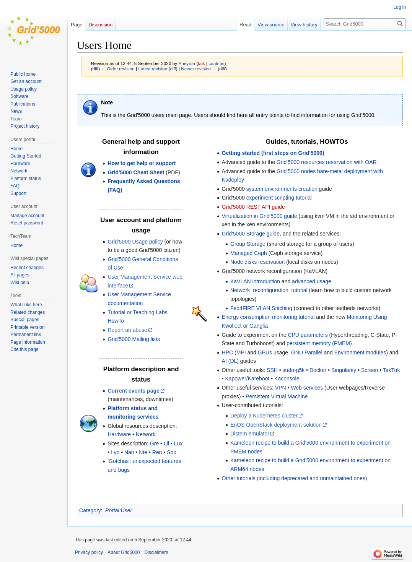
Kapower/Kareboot (247, 378)
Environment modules (360, 352)
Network (145, 434)
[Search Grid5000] (365, 23)
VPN (280, 388)
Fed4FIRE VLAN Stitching (261, 308)
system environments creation (282, 189)
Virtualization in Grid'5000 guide (259, 216)
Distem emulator (249, 433)
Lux (178, 443)
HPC (227, 352)
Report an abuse (127, 330)
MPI (241, 352)
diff (95, 68)
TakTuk (391, 370)
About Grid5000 (123, 552)
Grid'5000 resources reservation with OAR (327, 162)
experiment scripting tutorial (279, 198)
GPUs (265, 352)
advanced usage (311, 281)
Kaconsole (286, 378)
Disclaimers (156, 552)
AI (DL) (230, 361)
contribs (216, 63)
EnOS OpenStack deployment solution (276, 425)
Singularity (343, 370)
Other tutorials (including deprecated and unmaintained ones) (294, 478)
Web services (307, 388)
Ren (157, 452)
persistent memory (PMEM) (319, 343)
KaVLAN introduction (255, 281)
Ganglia (258, 326)
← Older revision (118, 68)
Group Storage (247, 244)
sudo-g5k (294, 370)
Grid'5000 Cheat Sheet (135, 172)
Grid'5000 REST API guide (253, 207)
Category (90, 510)
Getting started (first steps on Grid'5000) (273, 153)
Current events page (133, 391)
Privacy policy (89, 552)
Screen (369, 370)
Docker (317, 370)
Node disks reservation (257, 262)
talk (201, 63)
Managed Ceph (248, 253)
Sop (171, 452)
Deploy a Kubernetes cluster (264, 416)
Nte (143, 452)
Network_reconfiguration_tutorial (269, 290)
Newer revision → (199, 68)
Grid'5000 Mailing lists (133, 339)
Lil (166, 443)
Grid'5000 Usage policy (135, 242)
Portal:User (118, 510)
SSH (272, 370)
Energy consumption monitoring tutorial (268, 317)
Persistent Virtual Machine (277, 396)
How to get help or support (141, 163)
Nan (129, 452)
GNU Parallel (306, 352)
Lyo (115, 452)
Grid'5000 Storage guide (251, 234)
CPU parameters (307, 335)
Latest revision (152, 68)
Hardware (119, 434)
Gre (154, 443)
